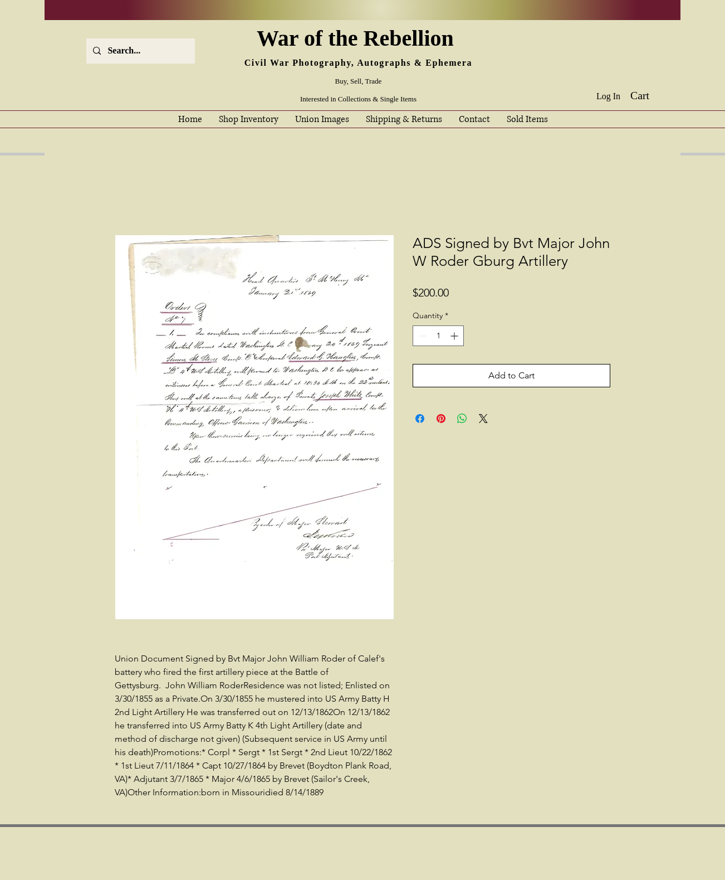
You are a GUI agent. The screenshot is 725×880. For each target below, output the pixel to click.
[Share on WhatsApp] (462, 418)
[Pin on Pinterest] (441, 418)
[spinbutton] (438, 336)
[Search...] (139, 51)
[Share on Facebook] (420, 418)
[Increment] (455, 336)
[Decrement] (421, 336)
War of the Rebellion (358, 38)
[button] (647, 95)
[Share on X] (483, 418)
